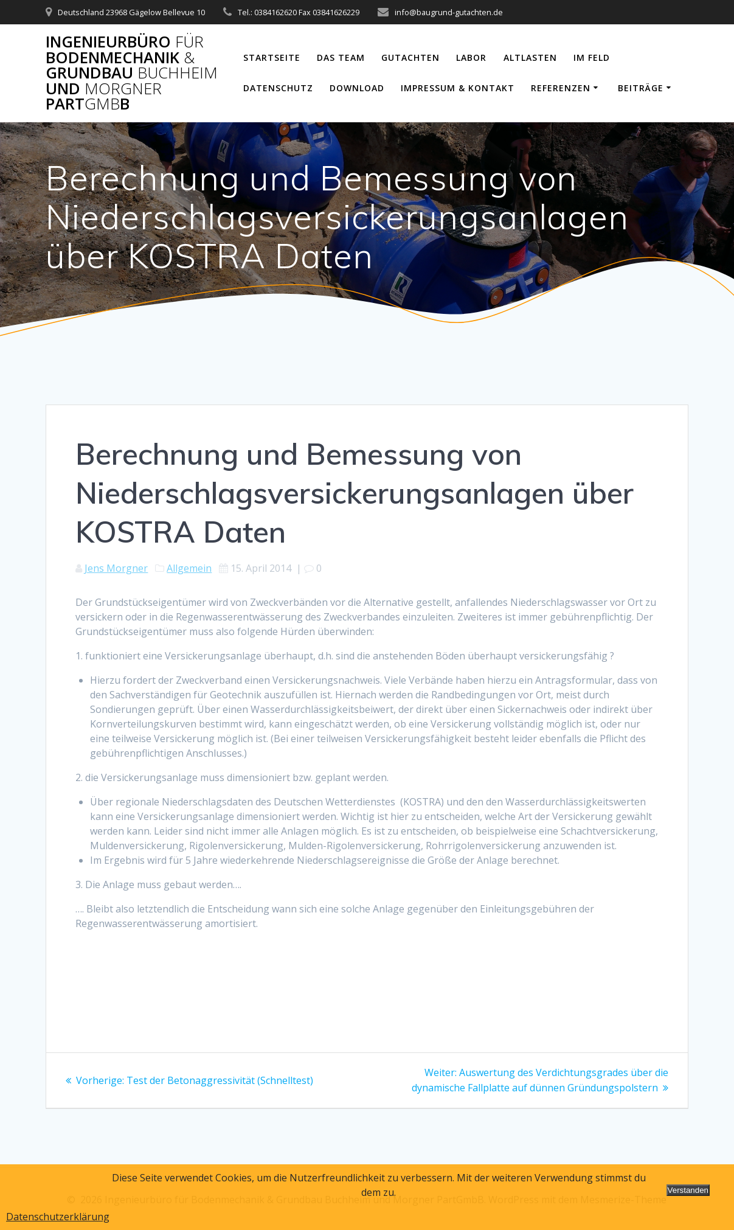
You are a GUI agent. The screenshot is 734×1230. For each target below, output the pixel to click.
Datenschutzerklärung (57, 1216)
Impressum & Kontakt (457, 88)
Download (357, 88)
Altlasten (530, 57)
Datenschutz (278, 88)
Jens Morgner (116, 568)
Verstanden (688, 1190)
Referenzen (560, 88)
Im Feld (591, 57)
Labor (471, 57)
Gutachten (410, 57)
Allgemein (189, 568)
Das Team (341, 57)
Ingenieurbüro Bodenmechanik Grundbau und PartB (132, 73)
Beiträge (640, 88)
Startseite (271, 57)
